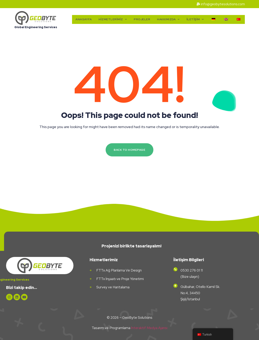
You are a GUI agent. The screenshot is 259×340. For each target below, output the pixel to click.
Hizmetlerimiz (113, 19)
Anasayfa (83, 19)
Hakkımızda (168, 19)
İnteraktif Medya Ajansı (149, 328)
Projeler (142, 19)
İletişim (195, 19)
